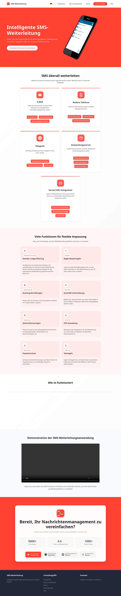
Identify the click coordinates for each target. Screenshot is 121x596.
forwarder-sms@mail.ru (94, 580)
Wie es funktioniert (75, 4)
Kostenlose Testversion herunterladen (22, 48)
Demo (88, 4)
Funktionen (61, 4)
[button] (51, 4)
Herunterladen (100, 4)
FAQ (111, 4)
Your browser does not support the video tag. (60, 463)
